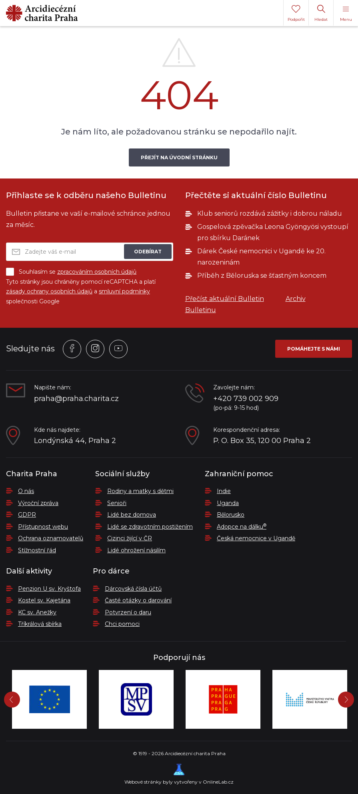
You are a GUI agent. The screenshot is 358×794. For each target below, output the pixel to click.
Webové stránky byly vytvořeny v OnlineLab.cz (179, 774)
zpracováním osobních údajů (96, 271)
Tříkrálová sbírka (40, 624)
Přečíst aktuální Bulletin (224, 299)
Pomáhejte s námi (313, 349)
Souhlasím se (71, 272)
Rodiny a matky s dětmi (140, 491)
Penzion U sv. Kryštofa (49, 588)
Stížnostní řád (37, 550)
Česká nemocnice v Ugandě (256, 538)
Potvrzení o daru (128, 612)
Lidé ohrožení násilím (136, 550)
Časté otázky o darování (138, 600)
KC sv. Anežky (37, 612)
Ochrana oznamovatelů (50, 538)
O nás (26, 491)
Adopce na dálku (241, 526)
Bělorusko (230, 514)
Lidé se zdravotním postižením (150, 526)
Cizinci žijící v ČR (129, 538)
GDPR (27, 514)
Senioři (116, 503)
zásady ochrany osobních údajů (49, 291)
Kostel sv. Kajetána (44, 600)
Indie (224, 491)
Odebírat (148, 252)
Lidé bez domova (131, 514)
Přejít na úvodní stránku (179, 157)
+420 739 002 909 (245, 399)
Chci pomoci (122, 624)
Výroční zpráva (38, 503)
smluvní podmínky (124, 291)
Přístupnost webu (43, 526)
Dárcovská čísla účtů (133, 588)
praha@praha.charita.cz (76, 399)
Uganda (228, 503)
